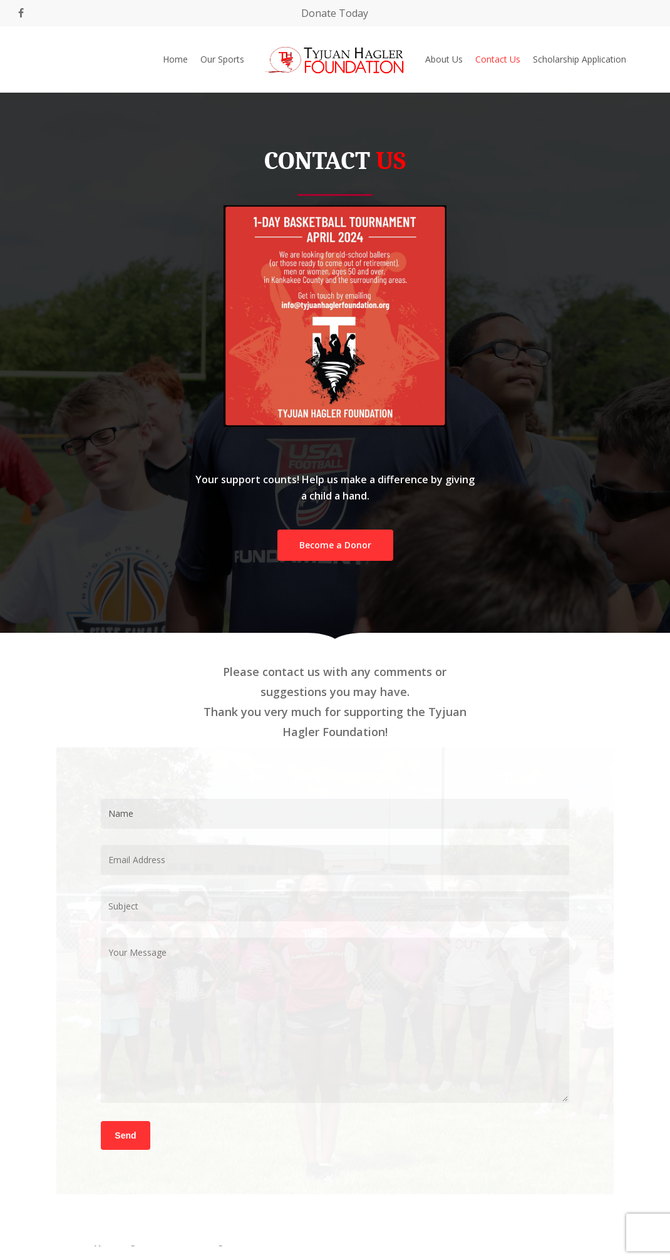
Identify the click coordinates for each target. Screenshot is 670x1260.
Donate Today (334, 13)
